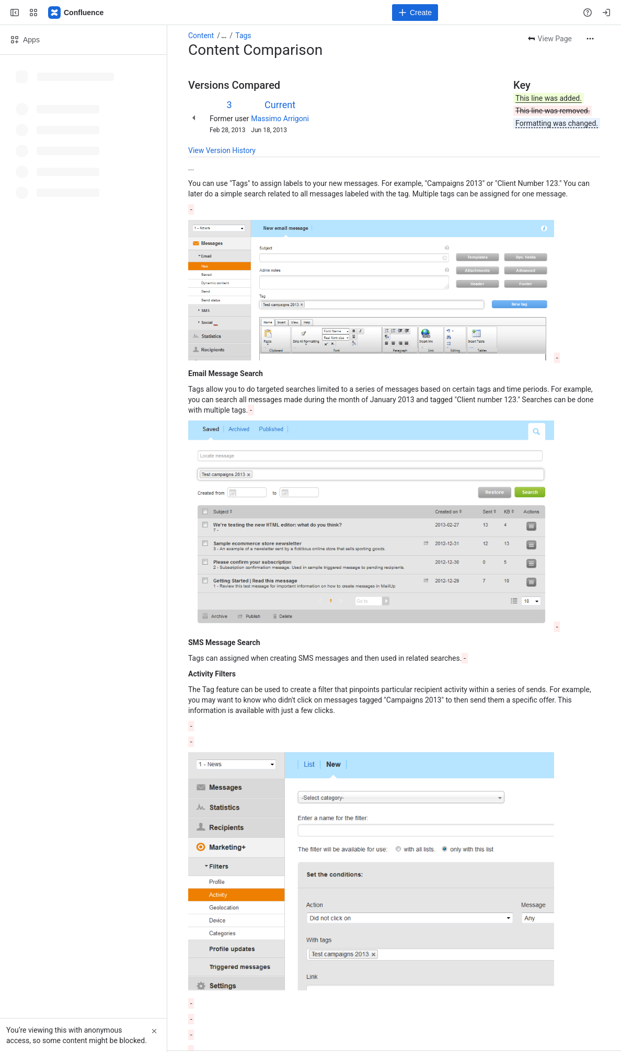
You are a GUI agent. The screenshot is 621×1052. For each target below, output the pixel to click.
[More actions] (590, 38)
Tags (243, 35)
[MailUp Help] (76, 12)
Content (201, 35)
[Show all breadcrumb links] (223, 35)
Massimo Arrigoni (279, 118)
